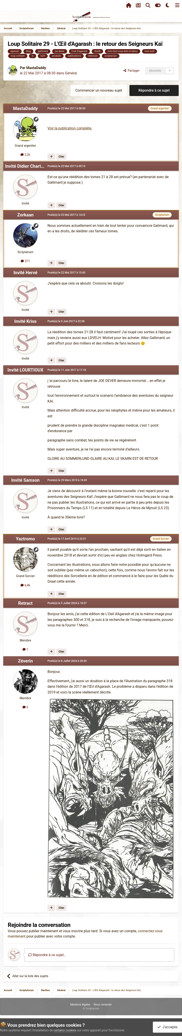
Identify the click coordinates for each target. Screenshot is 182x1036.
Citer (61, 156)
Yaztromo (25, 538)
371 (25, 261)
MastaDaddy (36, 68)
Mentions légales (80, 1004)
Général (71, 73)
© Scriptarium (91, 1008)
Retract (25, 603)
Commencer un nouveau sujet (98, 90)
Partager (131, 70)
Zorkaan (25, 215)
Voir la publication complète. (69, 128)
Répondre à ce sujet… (47, 955)
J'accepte (167, 1027)
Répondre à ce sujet (154, 90)
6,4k (25, 585)
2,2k (25, 154)
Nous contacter (103, 1004)
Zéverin (25, 661)
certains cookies (65, 1030)
